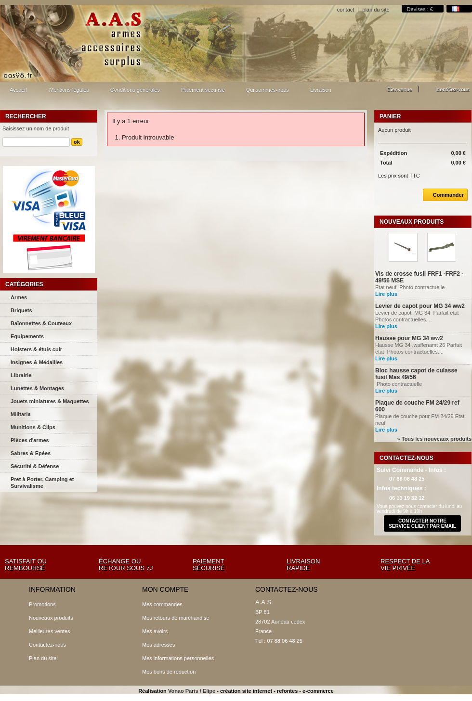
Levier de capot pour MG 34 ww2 (420, 306)
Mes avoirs (155, 631)
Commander (443, 195)
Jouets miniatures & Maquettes (50, 401)
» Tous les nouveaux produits (434, 439)
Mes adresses (158, 645)
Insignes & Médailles (37, 362)
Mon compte (165, 589)
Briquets (21, 310)
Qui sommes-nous (267, 90)
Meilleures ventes (49, 631)
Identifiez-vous (452, 89)
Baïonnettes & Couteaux (41, 323)
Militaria (21, 414)
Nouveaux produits (412, 221)
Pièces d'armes (30, 440)
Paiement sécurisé (203, 90)
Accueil (17, 92)
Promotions (42, 604)
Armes (19, 297)
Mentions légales (69, 90)
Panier (390, 116)
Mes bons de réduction (169, 672)
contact (345, 10)
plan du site (375, 10)
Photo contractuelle (410, 384)
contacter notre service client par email (422, 523)
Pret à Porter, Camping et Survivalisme (42, 482)
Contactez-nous (47, 645)
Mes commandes (162, 604)
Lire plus (386, 294)
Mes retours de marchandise (175, 618)
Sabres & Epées (31, 453)
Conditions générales (135, 90)
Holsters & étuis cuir (36, 349)
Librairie (21, 375)
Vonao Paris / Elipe (191, 691)
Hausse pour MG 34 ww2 (409, 338)
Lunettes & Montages (37, 388)
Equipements (27, 336)
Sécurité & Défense (35, 466)
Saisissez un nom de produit (35, 128)
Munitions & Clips (33, 427)
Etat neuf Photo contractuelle (410, 287)
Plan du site (42, 658)
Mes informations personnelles (178, 658)
